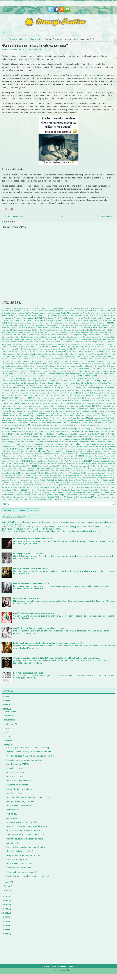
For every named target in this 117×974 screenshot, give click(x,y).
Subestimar (69, 482)
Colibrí (104, 344)
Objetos (12, 439)
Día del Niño (96, 361)
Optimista (76, 439)
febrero (7, 886)
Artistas (32, 325)
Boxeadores (83, 330)
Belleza (78, 327)
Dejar (67, 356)
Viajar (93, 495)
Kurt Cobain (55, 411)
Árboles (81, 323)
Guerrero (17, 395)
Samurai (109, 468)
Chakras (34, 342)
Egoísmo (32, 373)
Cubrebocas (11, 354)
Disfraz (55, 369)
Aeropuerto (36, 313)
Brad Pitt (90, 330)
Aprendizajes (45, 323)
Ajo (81, 313)
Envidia (61, 378)
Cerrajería (27, 342)
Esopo (11, 381)
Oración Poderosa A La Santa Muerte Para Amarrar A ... (30, 756)
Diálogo (26, 366)
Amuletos (47, 318)
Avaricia (102, 325)
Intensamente (96, 403)
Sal (61, 468)
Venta (55, 495)
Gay (23, 393)
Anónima (13, 321)
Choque (95, 342)
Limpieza (25, 416)
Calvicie (9, 335)
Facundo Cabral (7, 385)
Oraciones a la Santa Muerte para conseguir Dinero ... (29, 797)
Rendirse (104, 461)
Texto (59, 487)
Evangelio (64, 383)
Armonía (13, 325)
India (108, 401)
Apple (29, 323)
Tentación (23, 487)
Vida (3, 497)
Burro (42, 332)
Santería (58, 473)
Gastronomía (6, 393)
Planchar (105, 449)
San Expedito (41, 471)
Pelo (93, 447)
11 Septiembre (7, 308)
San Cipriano (30, 471)
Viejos (22, 497)
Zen (71, 499)
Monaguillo (43, 431)
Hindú (105, 395)
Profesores (6, 456)
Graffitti (90, 393)
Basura (59, 328)
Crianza (55, 351)
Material (101, 423)
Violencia (59, 497)
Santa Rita (50, 473)
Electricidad (71, 373)
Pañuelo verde (101, 442)
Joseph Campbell (51, 409)
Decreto (61, 357)
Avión (4, 328)
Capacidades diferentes (32, 337)
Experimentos (95, 383)
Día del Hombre (85, 361)
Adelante (102, 311)
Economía (69, 371)
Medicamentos (22, 425)
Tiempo (80, 487)
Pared (75, 444)
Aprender (35, 323)
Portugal (82, 451)
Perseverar (21, 449)
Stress (62, 482)
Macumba (53, 418)
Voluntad (16, 499)
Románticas (106, 466)
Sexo (3, 478)
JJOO (109, 406)
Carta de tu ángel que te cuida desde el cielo (25, 834)
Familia (32, 385)
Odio (38, 439)
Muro (58, 434)
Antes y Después (56, 321)
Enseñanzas (20, 378)
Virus (101, 497)
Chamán (42, 342)
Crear (29, 352)
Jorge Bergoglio (13, 408)
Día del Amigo (72, 361)
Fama (26, 385)
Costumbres (13, 351)
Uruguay (59, 492)
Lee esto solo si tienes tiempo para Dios (24, 760)
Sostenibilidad (22, 482)
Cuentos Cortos (37, 354)
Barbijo (45, 328)
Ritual (45, 466)
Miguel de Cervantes (94, 429)
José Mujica (39, 408)
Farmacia (65, 385)
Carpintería (9, 340)
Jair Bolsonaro (62, 406)
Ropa (113, 466)
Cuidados (55, 354)
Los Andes (96, 416)
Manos (63, 420)
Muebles (5, 434)
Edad (76, 371)
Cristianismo (70, 351)
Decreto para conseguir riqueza (20, 801)
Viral (90, 497)
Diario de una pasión (37, 366)
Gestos (70, 393)
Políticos (74, 451)
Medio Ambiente (51, 425)
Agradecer (50, 313)
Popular (7, 510)
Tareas (74, 485)
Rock (80, 466)
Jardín (81, 406)
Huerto (98, 398)
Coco (67, 344)
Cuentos (25, 354)
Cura (94, 354)
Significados (21, 39)
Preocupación (29, 454)
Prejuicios (106, 451)
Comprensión (70, 347)
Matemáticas (92, 423)
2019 (4, 909)
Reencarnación (14, 461)
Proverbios (64, 456)
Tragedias (42, 490)
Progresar (14, 456)
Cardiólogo (67, 337)
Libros (11, 415)
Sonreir (93, 480)
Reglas (57, 461)
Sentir (65, 475)
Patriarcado (9, 447)
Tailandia (41, 485)
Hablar (43, 395)
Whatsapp (35, 499)
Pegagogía (75, 447)
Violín (85, 497)
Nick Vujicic (61, 437)
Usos (74, 492)
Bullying (36, 332)
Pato (3, 447)
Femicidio (111, 385)
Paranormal (68, 444)
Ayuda (17, 328)
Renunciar (111, 461)
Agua (57, 313)
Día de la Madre (23, 361)
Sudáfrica (77, 482)
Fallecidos (18, 385)
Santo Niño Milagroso (83, 473)
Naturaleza (103, 434)
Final (63, 388)
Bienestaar (5, 330)
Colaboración (90, 344)
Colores (4, 347)
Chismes (88, 342)
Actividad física (81, 311)
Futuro (63, 390)
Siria (79, 478)
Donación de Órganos (11, 371)
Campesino (77, 335)
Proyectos (72, 456)
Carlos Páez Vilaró (103, 337)
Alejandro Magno (27, 315)
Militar (113, 429)
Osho (30, 442)
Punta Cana (6, 458)
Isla (40, 406)
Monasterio (52, 431)
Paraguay (53, 444)
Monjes (59, 431)
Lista (42, 416)
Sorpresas (5, 482)
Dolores (103, 369)
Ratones (46, 458)
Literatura (49, 416)
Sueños (38, 39)
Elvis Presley (86, 373)
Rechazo (75, 458)
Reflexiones (35, 461)
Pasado (94, 444)
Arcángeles (101, 323)
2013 (4, 934)
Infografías (20, 403)
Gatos (18, 393)
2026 (4, 696)
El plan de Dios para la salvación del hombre (25, 847)
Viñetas (43, 497)
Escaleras (87, 378)
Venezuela (40, 495)
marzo (7, 882)
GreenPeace (111, 393)
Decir (37, 357)
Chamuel (48, 342)
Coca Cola (49, 344)
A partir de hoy (12, 843)
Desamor (26, 359)
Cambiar (16, 335)
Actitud (72, 311)
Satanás (101, 473)
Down (33, 371)
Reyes (4, 466)
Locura (71, 416)
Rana (32, 458)
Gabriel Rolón (89, 391)
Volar (10, 499)
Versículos (81, 495)
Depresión (6, 359)
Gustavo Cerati (27, 395)
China (82, 342)
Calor (3, 335)
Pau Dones (17, 447)
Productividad (93, 454)
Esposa (112, 381)
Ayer (12, 328)
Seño (69, 475)
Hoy (93, 398)
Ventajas (61, 494)
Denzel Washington (91, 357)
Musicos (70, 434)
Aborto (89, 308)
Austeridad (70, 325)
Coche (63, 344)
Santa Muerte (41, 473)
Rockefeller (86, 466)
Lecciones (6, 413)
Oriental (112, 439)
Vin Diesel (36, 497)
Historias (6, 397)
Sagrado (49, 468)
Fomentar (90, 388)
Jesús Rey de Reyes (15, 768)
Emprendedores (34, 376)
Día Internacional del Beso (79, 364)
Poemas (42, 451)
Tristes (65, 490)
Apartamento (12, 323)
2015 (4, 925)
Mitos (31, 431)
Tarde (69, 485)
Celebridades (100, 339)
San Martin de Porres (77, 471)
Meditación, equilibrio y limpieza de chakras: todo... (28, 876)
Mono (64, 431)
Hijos (100, 395)
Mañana (99, 420)
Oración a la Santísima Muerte (19, 805)
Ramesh (26, 458)
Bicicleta (112, 328)
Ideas (30, 401)
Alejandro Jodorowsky (11, 315)
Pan (80, 442)
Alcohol (107, 313)
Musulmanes (79, 434)
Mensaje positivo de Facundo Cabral (22, 822)
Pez (63, 449)
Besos (101, 328)
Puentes (106, 456)
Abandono (74, 308)
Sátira (106, 473)
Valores (5, 495)
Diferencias (90, 366)
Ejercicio (39, 373)
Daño (12, 357)
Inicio (6, 32)
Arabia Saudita (56, 323)
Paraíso (60, 444)
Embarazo (95, 373)
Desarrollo (53, 359)
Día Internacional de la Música (58, 364)
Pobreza (35, 451)
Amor (39, 318)
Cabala (60, 332)
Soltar (73, 480)
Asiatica (47, 325)
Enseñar (29, 378)
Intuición (112, 403)
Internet (105, 403)
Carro (16, 340)
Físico (84, 388)
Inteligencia (70, 403)
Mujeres (38, 433)
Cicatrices (101, 342)
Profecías (102, 454)
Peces (62, 447)
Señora (73, 475)
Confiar (112, 347)
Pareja (80, 444)
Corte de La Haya (85, 349)
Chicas (71, 342)
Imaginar (77, 401)
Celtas (113, 340)
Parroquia (86, 444)
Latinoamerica (105, 411)
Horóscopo (72, 398)
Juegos (92, 409)
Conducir (97, 347)
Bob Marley (44, 330)
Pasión (106, 444)
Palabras (75, 442)
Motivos (96, 431)
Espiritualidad (103, 380)
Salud (86, 468)
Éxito (87, 383)
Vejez (29, 495)
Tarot (80, 485)
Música (63, 434)
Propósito (22, 456)
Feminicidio (6, 388)
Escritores (96, 378)
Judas (87, 409)
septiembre (9, 724)
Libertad (5, 416)
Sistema (85, 478)
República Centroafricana (11, 464)
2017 (29, 308)
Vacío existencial (98, 492)
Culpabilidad (64, 354)
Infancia (5, 403)
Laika (97, 411)
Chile (77, 342)
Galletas (102, 391)
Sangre (103, 471)
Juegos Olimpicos (102, 409)
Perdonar (106, 446)
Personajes (30, 449)
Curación (100, 354)
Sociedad (5, 480)
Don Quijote (111, 369)
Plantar (4, 451)
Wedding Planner (26, 499)
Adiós (4, 313)
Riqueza (33, 466)
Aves (113, 325)
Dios (4, 368)
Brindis (107, 330)
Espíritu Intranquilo (75, 380)
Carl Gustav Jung (89, 337)
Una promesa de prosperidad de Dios (23, 855)
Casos (39, 340)
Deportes (102, 356)
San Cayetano (20, 471)
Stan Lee (46, 482)
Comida (33, 346)
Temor (113, 485)
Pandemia (91, 442)
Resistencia (67, 464)
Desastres (61, 359)
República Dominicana (46, 464)
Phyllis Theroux (70, 449)
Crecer (34, 352)
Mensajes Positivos (15, 428)
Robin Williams (71, 466)
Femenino (103, 385)
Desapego (45, 359)
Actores (90, 311)
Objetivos (5, 439)
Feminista (16, 387)
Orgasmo (106, 439)
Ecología (62, 371)
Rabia (13, 458)
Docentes (85, 368)
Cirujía (18, 344)
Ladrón (92, 411)
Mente (38, 429)
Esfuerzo (5, 381)
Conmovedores (8, 349)
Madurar (97, 418)
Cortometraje (101, 349)
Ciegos (108, 342)
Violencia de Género (73, 497)
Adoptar (21, 313)
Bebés (71, 328)
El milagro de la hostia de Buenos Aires (30, 568)
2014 (19, 308)
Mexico (57, 429)
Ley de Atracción (78, 413)
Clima (43, 344)
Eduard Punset (96, 371)
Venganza (48, 495)
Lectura (19, 413)
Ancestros (70, 318)
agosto (7, 728)
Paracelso (45, 444)
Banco (40, 328)
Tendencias (6, 487)
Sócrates (33, 480)
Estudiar (43, 383)
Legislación (36, 413)
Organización (97, 439)
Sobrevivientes (110, 478)
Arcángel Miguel (90, 323)
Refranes (44, 461)
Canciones (99, 335)
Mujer (30, 433)
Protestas (56, 456)
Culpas (71, 354)
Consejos (19, 349)
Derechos (13, 359)
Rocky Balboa (96, 466)
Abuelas (5, 311)
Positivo (88, 451)
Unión (4, 492)
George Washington (60, 393)
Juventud (12, 411)
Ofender (43, 439)
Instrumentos (60, 403)
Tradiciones (32, 490)
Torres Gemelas (7, 490)
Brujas (112, 330)
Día (95, 359)
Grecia (104, 393)
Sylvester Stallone (30, 485)
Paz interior (50, 447)
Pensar (99, 446)
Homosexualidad (53, 398)
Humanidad (111, 398)
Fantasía (48, 385)
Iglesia (36, 401)
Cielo (113, 342)
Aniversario (6, 321)
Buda (4, 332)
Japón (76, 406)
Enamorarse (56, 376)
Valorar (112, 492)
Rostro (10, 468)
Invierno (25, 406)
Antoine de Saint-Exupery (71, 321)
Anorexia (20, 321)
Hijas (94, 395)
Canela (112, 335)
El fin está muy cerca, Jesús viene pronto (31, 583)
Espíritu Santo (90, 380)
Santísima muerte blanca (17, 785)
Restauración (83, 464)
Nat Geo (95, 434)
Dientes (72, 366)
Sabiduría (26, 468)
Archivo (34, 510)
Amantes (107, 315)
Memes (83, 425)
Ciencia (5, 344)
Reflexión (25, 461)
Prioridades (74, 454)
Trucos (78, 490)
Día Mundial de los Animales (12, 366)
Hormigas (63, 398)
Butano (54, 332)
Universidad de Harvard (15, 492)
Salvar (103, 468)
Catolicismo (58, 339)
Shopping (29, 478)
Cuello (19, 354)
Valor (107, 492)
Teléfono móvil (105, 485)
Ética (58, 383)
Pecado (57, 447)
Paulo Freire (37, 447)
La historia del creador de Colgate (28, 673)
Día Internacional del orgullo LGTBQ (102, 364)
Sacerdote (41, 468)
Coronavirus (72, 349)
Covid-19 (22, 351)
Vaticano (17, 495)
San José (50, 471)
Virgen (95, 497)
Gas (113, 391)
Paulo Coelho (27, 446)
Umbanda (111, 490)
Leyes (107, 413)
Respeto (75, 464)
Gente (50, 393)
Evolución (80, 383)
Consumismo (38, 349)
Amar (113, 315)
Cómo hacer (42, 346)
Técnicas (86, 485)
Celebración (89, 340)
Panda (84, 442)
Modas (36, 431)
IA (27, 401)
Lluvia (66, 416)
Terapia (46, 487)
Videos (16, 497)
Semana (30, 475)
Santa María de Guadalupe (24, 473)
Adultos (28, 313)
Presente (37, 454)
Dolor (98, 368)
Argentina (111, 323)
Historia (112, 395)
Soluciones (86, 480)
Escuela (112, 378)
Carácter (59, 337)
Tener (12, 487)
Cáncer (91, 335)
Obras (18, 439)
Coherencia (81, 344)
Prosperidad (31, 456)
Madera (61, 418)
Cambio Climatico (27, 335)
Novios (107, 437)
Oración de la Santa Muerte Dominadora (23, 830)
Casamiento (32, 340)
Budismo (10, 332)
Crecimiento (42, 351)
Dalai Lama (6, 357)
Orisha (4, 442)
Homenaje (42, 398)
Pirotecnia (97, 449)
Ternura (52, 487)
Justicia (5, 411)
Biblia (106, 327)
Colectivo (99, 344)
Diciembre (65, 366)
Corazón (62, 349)
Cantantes (6, 337)
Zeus (74, 499)
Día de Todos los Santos (57, 361)
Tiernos (87, 487)
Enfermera (102, 376)
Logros (77, 416)
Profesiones (110, 454)
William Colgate (53, 499)
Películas (88, 446)
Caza (83, 340)
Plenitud (28, 451)
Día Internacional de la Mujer (34, 363)
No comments (35, 50)
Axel (8, 328)
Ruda (14, 468)
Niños (81, 436)
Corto (95, 349)
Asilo (53, 325)
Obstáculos (25, 439)
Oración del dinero (14, 793)
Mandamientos (47, 420)
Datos (21, 357)
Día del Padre (106, 361)
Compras (61, 346)
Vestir (88, 495)
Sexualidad (10, 478)
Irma (36, 406)
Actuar (96, 311)
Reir (66, 461)
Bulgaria (30, 332)
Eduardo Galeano (109, 371)
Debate (25, 357)
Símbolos (47, 478)
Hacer (49, 395)
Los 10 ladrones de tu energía (26, 598)
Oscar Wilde (23, 442)
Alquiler (74, 315)
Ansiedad (28, 320)
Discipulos (28, 369)
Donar (23, 371)
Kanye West (31, 411)
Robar (50, 466)
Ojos (51, 439)
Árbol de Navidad (69, 323)
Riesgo (19, 466)
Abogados (82, 308)
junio (6, 736)
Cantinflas (20, 337)
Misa (19, 431)
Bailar (28, 328)
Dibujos (53, 366)
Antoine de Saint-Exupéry (89, 321)
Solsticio (68, 480)
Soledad (50, 480)
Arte (18, 325)
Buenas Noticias (20, 332)
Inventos (13, 406)
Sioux (75, 478)
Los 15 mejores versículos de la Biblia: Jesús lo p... (28, 747)
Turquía (91, 490)
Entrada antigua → (106, 216)
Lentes (59, 413)
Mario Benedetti (15, 423)
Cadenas (81, 332)
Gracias (77, 393)
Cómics (26, 347)
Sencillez (50, 475)
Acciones (52, 311)
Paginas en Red (63, 970)
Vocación (5, 499)
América (17, 318)
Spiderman (32, 482)
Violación (51, 497)
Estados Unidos (8, 383)
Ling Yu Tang (35, 416)
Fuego (32, 391)
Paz (44, 446)
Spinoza (40, 482)
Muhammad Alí (20, 434)
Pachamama (42, 442)
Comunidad (80, 347)
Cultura (78, 354)
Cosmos (4, 352)
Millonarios (6, 431)
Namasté (87, 434)
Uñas (53, 492)
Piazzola (80, 449)
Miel (85, 429)
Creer (49, 351)
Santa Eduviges (7, 473)
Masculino (83, 423)
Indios (113, 401)
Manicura (57, 420)
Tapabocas (61, 485)
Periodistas (6, 449)
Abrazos (96, 308)
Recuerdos (105, 458)
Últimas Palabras (101, 490)
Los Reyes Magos (108, 416)
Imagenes (68, 400)
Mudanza (112, 431)
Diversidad (77, 369)
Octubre (32, 439)
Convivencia (47, 349)
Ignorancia (43, 401)
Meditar (72, 425)
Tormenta (112, 487)
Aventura (108, 325)
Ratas (36, 458)
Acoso (66, 311)
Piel (85, 449)
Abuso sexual (32, 311)
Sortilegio (12, 482)
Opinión (56, 439)
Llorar (60, 416)
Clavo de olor (36, 344)
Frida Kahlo (22, 391)
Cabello (74, 332)
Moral (69, 431)
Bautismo (65, 328)
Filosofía (46, 388)
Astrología (58, 325)
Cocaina (57, 344)
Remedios (96, 461)
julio (6, 732)
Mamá (38, 420)
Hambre (65, 395)
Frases (5, 390)
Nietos (69, 436)
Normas (94, 437)
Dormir (12, 39)
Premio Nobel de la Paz (14, 454)
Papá (109, 442)
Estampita (19, 383)
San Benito (11, 471)
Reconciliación (95, 458)
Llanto (55, 416)
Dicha (59, 366)
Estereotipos (29, 383)
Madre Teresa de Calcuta (75, 418)
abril (6, 745)
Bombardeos (58, 330)
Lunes (30, 418)
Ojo (47, 439)
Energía (80, 376)
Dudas (45, 371)
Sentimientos (57, 475)
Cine (14, 344)
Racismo (19, 458)
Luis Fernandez (18, 418)
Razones (53, 458)
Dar (16, 356)
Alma (55, 315)
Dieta (77, 366)
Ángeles (87, 318)
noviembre (8, 716)
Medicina (32, 425)
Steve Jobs (54, 482)
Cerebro (20, 342)
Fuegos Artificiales (41, 391)
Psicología (81, 456)
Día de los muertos (39, 361)
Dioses (9, 369)
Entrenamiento (37, 378)
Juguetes (112, 409)
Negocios (13, 436)
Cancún (107, 335)
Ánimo (113, 318)
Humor (13, 401)
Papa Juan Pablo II (17, 444)
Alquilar (68, 315)
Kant (24, 411)
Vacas (88, 492)
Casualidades (48, 340)
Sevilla (113, 475)
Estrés (37, 383)
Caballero (66, 332)
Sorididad (112, 480)
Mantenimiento (71, 420)
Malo (26, 420)
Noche (87, 436)
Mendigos (97, 425)
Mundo (46, 434)
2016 (24, 308)
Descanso (68, 359)
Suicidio (107, 482)
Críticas (86, 351)
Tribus (59, 490)
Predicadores (97, 451)
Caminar (44, 335)
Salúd (91, 468)
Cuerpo (48, 354)
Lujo (26, 418)
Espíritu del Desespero (58, 381)
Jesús (93, 405)
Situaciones (93, 478)
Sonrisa (99, 480)
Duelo (50, 371)
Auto (77, 325)
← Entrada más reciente (12, 216)
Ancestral (63, 318)
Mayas (14, 425)
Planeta (112, 449)
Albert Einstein (89, 313)
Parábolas (38, 444)
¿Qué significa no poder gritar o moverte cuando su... (29, 751)
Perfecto (112, 447)
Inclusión (94, 401)
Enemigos (72, 376)
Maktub (18, 420)
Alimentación (46, 315)
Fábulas (103, 383)
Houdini (88, 398)
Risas (40, 466)
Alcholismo (100, 313)
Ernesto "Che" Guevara (74, 378)
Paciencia (50, 442)
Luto (35, 418)
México (63, 429)
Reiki (62, 461)
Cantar (13, 337)
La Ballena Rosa (66, 411)
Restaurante (93, 464)
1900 (14, 308)
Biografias (22, 330)
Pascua (100, 444)
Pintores (90, 449)
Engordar (5, 378)
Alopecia (61, 315)
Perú (46, 449)
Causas (77, 340)
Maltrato (31, 420)
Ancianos (79, 318)
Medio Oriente (63, 425)
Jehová (87, 406)
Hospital (80, 398)
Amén (10, 318)
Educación (6, 373)
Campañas (68, 335)
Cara (54, 337)
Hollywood (23, 398)
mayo (6, 741)
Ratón (41, 458)
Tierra (93, 487)
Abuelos (12, 311)
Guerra (10, 395)
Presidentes (46, 454)
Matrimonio (6, 425)
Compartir (53, 346)
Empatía (112, 373)
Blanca (28, 330)
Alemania (37, 315)
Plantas (10, 451)
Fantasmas (57, 385)
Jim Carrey (102, 406)
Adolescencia (12, 313)
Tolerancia (104, 487)
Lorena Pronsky (86, 416)
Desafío (19, 359)
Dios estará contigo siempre (18, 781)
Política (68, 451)
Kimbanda (46, 411)
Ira (30, 406)
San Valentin (90, 471)
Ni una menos (50, 436)
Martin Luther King (31, 423)
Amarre (5, 318)
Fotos (106, 387)
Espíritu (45, 381)
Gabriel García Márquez (75, 391)
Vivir (113, 497)
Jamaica (71, 406)
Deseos (75, 359)
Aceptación (60, 311)
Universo (46, 492)
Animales (106, 318)
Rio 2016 (26, 466)
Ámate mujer (12, 818)
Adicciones (110, 311)
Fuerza (51, 390)
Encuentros (65, 376)
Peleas (82, 447)
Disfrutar (61, 369)
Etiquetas (21, 510)
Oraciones (86, 439)
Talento (48, 485)
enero (6, 890)
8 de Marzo (54, 308)
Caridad (74, 337)
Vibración (111, 495)
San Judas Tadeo (62, 471)
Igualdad (51, 401)
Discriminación (38, 369)
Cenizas (13, 342)
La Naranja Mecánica (81, 411)
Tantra (54, 485)
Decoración (53, 356)
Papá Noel (29, 444)
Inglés (37, 403)
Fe (71, 385)
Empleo (12, 376)
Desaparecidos (36, 359)
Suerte (90, 482)
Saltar (81, 468)
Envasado (47, 378)
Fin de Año (55, 387)
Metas (52, 429)
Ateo (64, 325)
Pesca (51, 449)
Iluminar (59, 401)
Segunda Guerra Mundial (11, 475)
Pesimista (57, 449)
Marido (4, 423)
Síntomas (69, 478)
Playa (22, 451)
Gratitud (97, 393)
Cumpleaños (86, 354)
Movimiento (104, 431)
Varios (10, 495)
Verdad (74, 495)
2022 (43, 308)
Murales (52, 434)
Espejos (24, 381)
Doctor (92, 368)
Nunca (113, 437)
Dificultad (98, 366)
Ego (27, 373)
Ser (86, 475)
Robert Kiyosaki (59, 466)
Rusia (19, 468)
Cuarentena (99, 351)
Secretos (112, 473)
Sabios (33, 468)
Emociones (103, 373)
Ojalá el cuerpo (13, 810)
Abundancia (21, 311)
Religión (88, 461)
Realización (68, 458)
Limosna (18, 416)
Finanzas (69, 388)
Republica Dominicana (29, 464)
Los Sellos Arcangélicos (17, 859)
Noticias (101, 436)
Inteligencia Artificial (83, 403)
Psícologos (99, 456)
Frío (28, 391)
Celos (108, 340)
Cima (10, 344)
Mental (33, 429)
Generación (37, 393)
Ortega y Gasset (13, 442)
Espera (29, 381)
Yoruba (66, 499)
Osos (35, 442)
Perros (13, 449)
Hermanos (81, 395)
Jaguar (53, 406)
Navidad (111, 434)
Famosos (40, 385)
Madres (89, 418)
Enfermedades (90, 376)
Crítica (80, 352)
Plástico (17, 451)
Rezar (8, 466)
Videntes (9, 497)
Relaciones (73, 461)
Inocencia (51, 403)
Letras (68, 413)
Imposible (86, 401)
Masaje (43, 423)
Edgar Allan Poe (85, 371)
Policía (61, 451)
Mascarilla (51, 423)
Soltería (78, 480)
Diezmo (83, 366)
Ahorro (70, 313)
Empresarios (46, 376)
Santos (95, 473)
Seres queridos (93, 475)
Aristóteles (5, 325)
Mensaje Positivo (108, 425)
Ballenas (34, 328)
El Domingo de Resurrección (18, 868)
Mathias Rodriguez (12, 50)
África (42, 313)
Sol (37, 480)
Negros (20, 437)
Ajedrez (76, 313)
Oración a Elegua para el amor (19, 863)
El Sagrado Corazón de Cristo (19, 789)
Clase (29, 344)
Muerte (11, 434)
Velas (34, 495)
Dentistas (79, 357)
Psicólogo (90, 456)
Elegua (78, 373)
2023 (47, 308)
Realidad (60, 458)
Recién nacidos (84, 458)
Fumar (57, 391)
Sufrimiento (98, 482)
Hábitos (37, 395)
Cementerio (5, 342)
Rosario (4, 468)
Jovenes (61, 408)
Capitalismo (47, 337)
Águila (63, 313)
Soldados (43, 480)
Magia (4, 420)
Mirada (14, 431)
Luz (38, 418)
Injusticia (43, 403)
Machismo (45, 418)
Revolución (111, 464)
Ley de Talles (91, 413)
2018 (33, 308)
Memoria (90, 425)
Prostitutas (40, 456)
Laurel (113, 411)
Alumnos (81, 315)
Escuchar (104, 378)
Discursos (48, 369)
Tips (98, 487)
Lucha (9, 418)
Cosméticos (111, 349)
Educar (14, 373)
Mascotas (61, 422)
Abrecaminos (105, 308)
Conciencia (89, 347)
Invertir (19, 406)
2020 (38, 308)
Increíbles (101, 401)
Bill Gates (13, 330)
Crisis (61, 352)
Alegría (112, 313)
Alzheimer (89, 315)
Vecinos (23, 495)
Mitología (25, 431)
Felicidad (83, 385)
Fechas (75, 385)
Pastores (112, 444)
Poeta (57, 451)
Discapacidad (18, 368)
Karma (39, 411)
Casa (25, 339)
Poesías (50, 451)
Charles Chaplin (59, 342)
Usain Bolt (67, 492)
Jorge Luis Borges (27, 409)
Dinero (105, 366)
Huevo (103, 398)
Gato (14, 393)
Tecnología (94, 485)
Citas (24, 344)
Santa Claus (111, 471)
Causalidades (69, 340)
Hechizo (72, 395)
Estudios (51, 383)
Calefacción (93, 332)
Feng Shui (25, 388)
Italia (48, 406)
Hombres (32, 398)
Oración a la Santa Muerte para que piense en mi (34, 613)
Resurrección (102, 464)
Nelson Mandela (31, 436)
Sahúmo (56, 468)
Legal (29, 413)
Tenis (17, 487)
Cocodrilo (73, 344)
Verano (68, 495)
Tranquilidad (51, 490)
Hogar (15, 398)
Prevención (55, 454)
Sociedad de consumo (19, 480)
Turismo (84, 490)
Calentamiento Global (106, 332)
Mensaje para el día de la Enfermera (28, 554)
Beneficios (94, 327)
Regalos (51, 461)
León (63, 413)
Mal (22, 420)
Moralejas (76, 431)
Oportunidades (66, 439)
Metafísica (45, 429)
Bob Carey (35, 330)
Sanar (98, 471)
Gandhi (109, 390)
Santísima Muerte (68, 473)
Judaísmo (80, 408)
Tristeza (71, 490)
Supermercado (17, 485)
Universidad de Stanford (33, 492)
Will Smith (43, 499)
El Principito (61, 373)
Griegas (4, 395)
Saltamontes (73, 468)
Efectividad (21, 373)
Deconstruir (44, 357)
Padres (58, 442)
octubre (7, 720)
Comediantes (12, 347)
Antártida (35, 321)
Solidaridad (59, 480)
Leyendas (100, 413)
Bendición (85, 328)
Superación (6, 485)
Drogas (39, 371)
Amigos (24, 318)
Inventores (6, 406)
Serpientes (102, 475)
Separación (80, 475)
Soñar (31, 39)
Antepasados (44, 321)
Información (30, 403)
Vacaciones (81, 492)
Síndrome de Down (59, 478)
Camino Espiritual (55, 335)
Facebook (111, 383)
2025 (4, 700)
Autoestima (84, 325)
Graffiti (84, 393)
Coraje (55, 349)
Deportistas (110, 356)
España (17, 380)
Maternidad (110, 423)
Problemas (83, 454)
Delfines (72, 357)
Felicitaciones (93, 385)
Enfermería (110, 376)
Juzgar (19, 411)
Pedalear (68, 447)
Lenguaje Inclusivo (48, 413)
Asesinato (40, 325)
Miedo (80, 428)
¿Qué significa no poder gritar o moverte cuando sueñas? (35, 45)
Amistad (32, 318)
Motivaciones (87, 431)
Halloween (56, 395)
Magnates (11, 420)
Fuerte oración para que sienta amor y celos (32, 539)
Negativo (5, 436)
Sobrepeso (101, 478)
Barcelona (52, 328)
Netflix (41, 437)
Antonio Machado (105, 321)
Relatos (81, 461)
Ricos (14, 466)
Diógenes (112, 366)
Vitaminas (107, 497)
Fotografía (98, 388)
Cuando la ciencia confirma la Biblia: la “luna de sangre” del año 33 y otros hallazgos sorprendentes (56, 658)
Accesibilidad (43, 311)
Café (87, 332)
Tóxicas (17, 490)
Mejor (78, 425)
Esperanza (37, 380)
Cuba (107, 352)
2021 (4, 900)
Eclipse (55, 371)
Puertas (112, 456)
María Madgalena (109, 420)
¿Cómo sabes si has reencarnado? (21, 872)
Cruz (92, 351)
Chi (67, 342)
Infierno (11, 403)
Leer (24, 413)
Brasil (96, 330)
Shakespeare (20, 478)
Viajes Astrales (101, 495)
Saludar (97, 468)
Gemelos (29, 393)
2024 (4, 704)
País (62, 442)
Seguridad (23, 475)
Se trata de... (11, 814)
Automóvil (94, 325)
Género (44, 393)
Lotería (4, 418)
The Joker (66, 487)
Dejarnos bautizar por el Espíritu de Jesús (24, 839)
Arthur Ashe (24, 325)
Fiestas (39, 388)
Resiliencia (59, 464)
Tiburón (73, 487)
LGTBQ (112, 413)
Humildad (6, 401)
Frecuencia (13, 391)
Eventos (72, 383)
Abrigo (113, 308)
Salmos (65, 468)
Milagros (106, 428)
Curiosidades (110, 354)
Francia (112, 388)
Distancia (69, 369)
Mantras (81, 420)
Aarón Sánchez (64, 308)
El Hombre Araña (49, 373)
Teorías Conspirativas (35, 487)
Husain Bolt (21, 401)
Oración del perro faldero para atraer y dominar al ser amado (39, 628)
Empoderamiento (21, 376)
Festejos (33, 388)
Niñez (75, 436)
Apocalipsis (22, 323)
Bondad (75, 330)
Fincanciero (77, 388)
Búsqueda (47, 332)
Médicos (40, 425)
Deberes (32, 357)
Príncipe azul (65, 454)
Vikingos (29, 497)
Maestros (105, 418)
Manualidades (90, 420)
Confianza (105, 346)
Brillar (101, 330)
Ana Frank (55, 318)
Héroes (88, 395)
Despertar (83, 359)
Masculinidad (72, 423)
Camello (37, 335)
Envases (54, 378)
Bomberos (67, 330)
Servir (108, 475)
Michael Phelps (71, 429)
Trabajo (23, 490)
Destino (90, 359)
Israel (44, 406)
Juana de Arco (70, 409)
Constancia (28, 349)
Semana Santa (40, 475)
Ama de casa (98, 315)
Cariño (80, 337)
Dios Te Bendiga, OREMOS (18, 764)
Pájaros (68, 442)
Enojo (11, 378)
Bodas (51, 330)
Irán (32, 406)
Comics (20, 347)
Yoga (61, 499)
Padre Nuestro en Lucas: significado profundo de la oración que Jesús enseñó (47, 643)
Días (48, 366)
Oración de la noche (15, 776)
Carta (20, 339)
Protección (48, 456)
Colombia (111, 344)
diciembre (8, 711)
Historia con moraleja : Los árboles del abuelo (26, 826)
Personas (40, 449)
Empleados (5, 376)
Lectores (13, 413)
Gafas (96, 391)
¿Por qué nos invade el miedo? (19, 851)
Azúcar (22, 328)
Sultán (113, 482)
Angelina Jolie (96, 318)
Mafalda (112, 418)
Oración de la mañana (15, 772)
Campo (84, 335)
